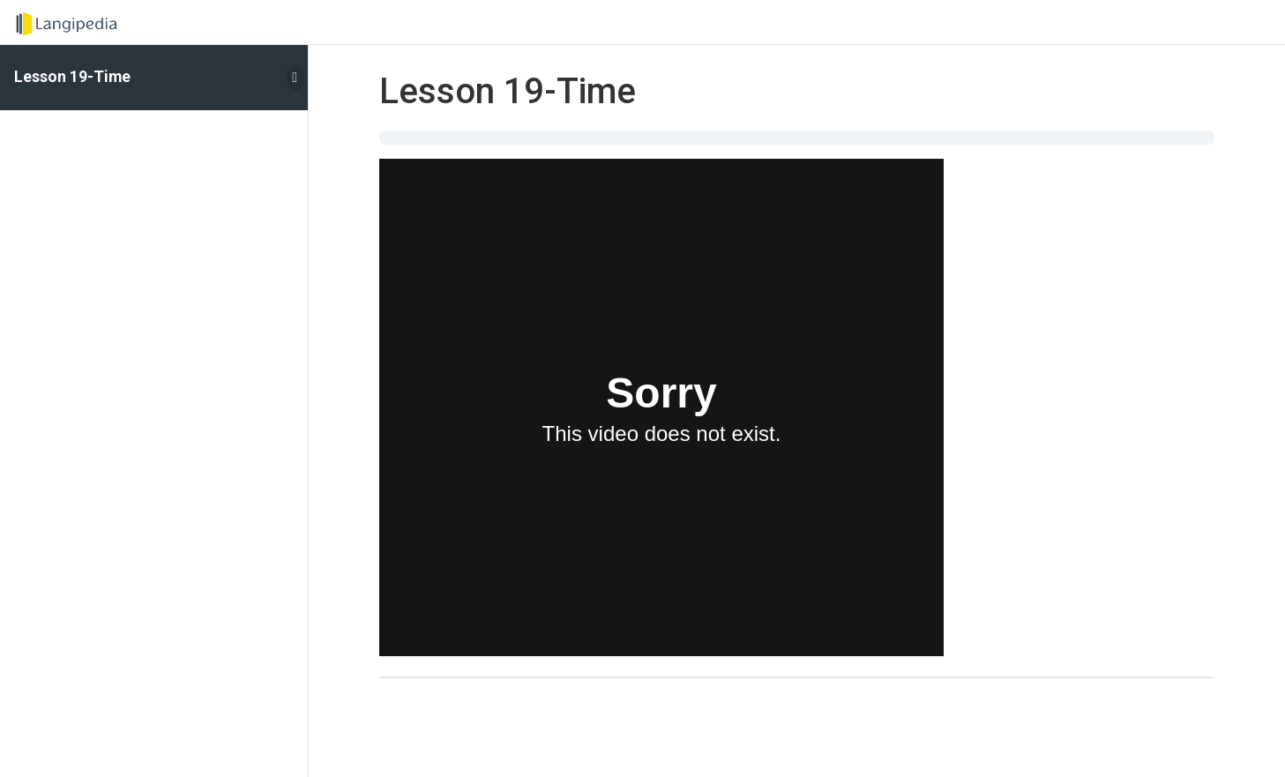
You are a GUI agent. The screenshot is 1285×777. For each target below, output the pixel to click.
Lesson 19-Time (72, 77)
